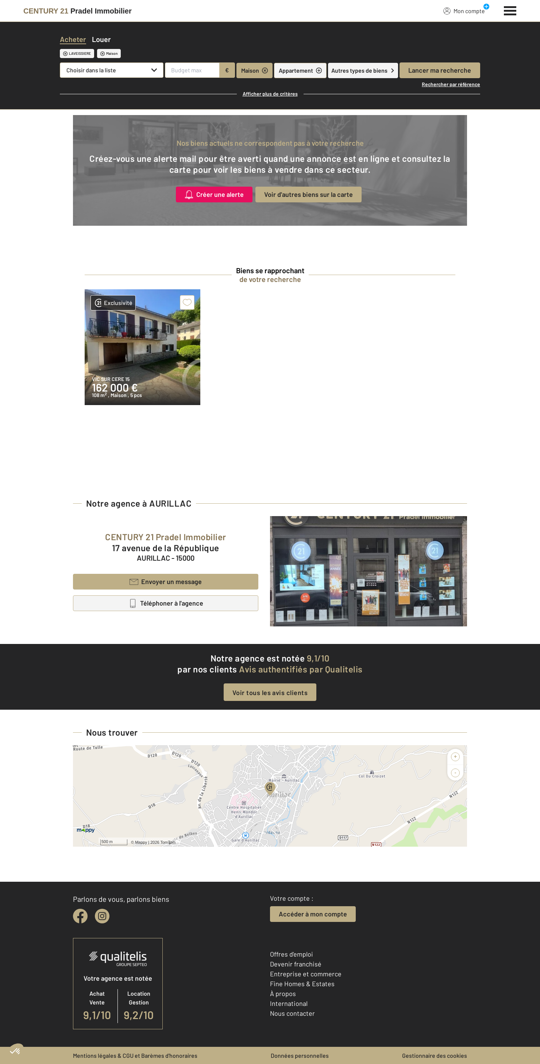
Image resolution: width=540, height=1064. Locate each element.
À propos (283, 993)
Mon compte (464, 11)
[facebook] (80, 916)
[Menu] (510, 9)
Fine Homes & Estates (302, 984)
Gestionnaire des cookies (434, 1055)
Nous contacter (292, 1013)
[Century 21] (77, 11)
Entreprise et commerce (306, 974)
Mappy (141, 842)
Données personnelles (300, 1055)
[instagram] (102, 916)
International (289, 1003)
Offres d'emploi (291, 954)
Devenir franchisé (295, 964)
